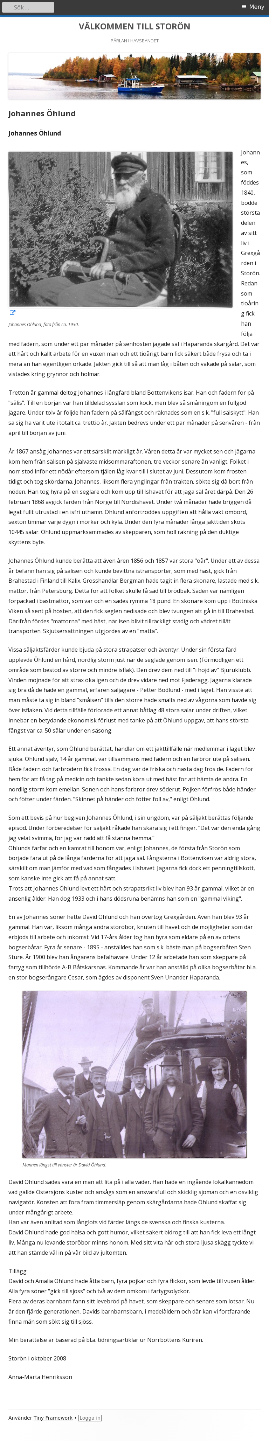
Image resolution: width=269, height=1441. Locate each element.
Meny (256, 7)
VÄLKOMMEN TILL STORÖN (135, 26)
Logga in (90, 1418)
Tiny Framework (53, 1418)
